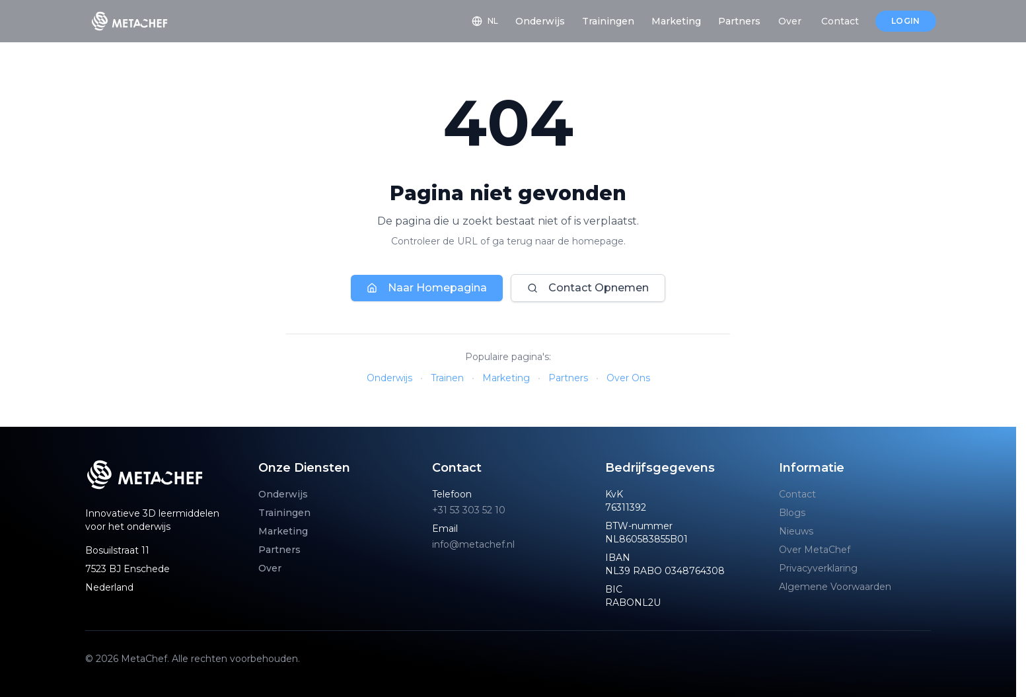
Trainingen (284, 513)
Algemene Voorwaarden (835, 587)
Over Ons (628, 378)
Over (269, 568)
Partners (568, 378)
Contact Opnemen (588, 287)
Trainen (447, 378)
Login (905, 21)
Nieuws (796, 531)
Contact (797, 494)
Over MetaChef (814, 550)
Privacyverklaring (818, 568)
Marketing (506, 378)
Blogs (792, 513)
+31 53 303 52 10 (468, 510)
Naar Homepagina (427, 287)
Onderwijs (389, 378)
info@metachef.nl (473, 544)
